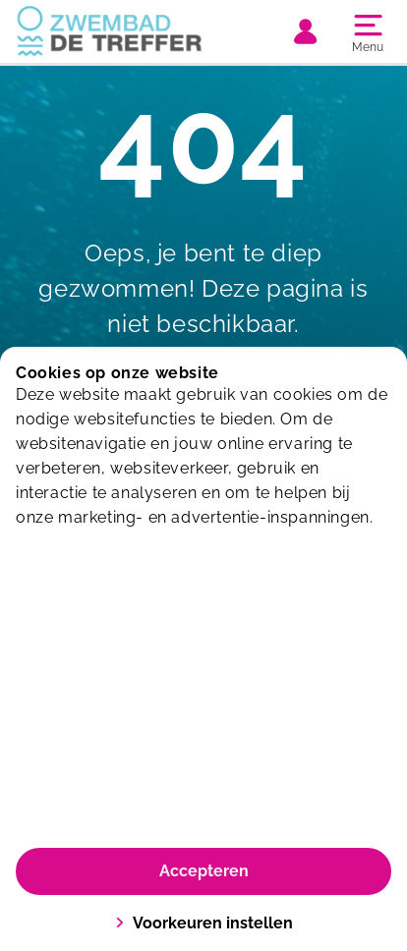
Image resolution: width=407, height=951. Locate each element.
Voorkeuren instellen (204, 923)
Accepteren (204, 871)
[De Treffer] (110, 31)
